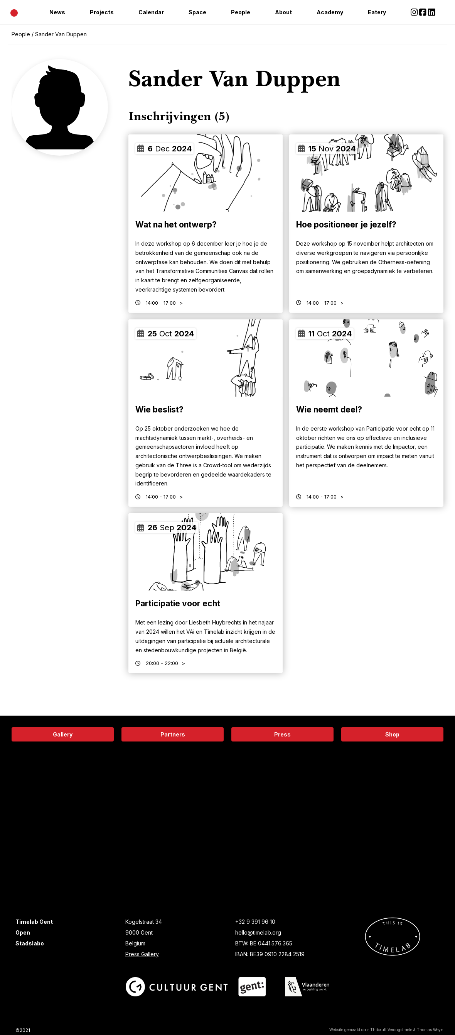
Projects (102, 12)
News (57, 12)
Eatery (377, 12)
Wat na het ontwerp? (176, 224)
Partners (172, 734)
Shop (392, 734)
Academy (330, 12)
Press (282, 734)
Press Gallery (142, 954)
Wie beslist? (159, 409)
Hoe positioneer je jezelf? (346, 224)
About (283, 12)
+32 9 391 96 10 (255, 921)
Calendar (151, 12)
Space (197, 12)
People (240, 12)
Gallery (62, 734)
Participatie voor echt (177, 603)
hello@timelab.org (258, 932)
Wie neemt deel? (329, 409)
